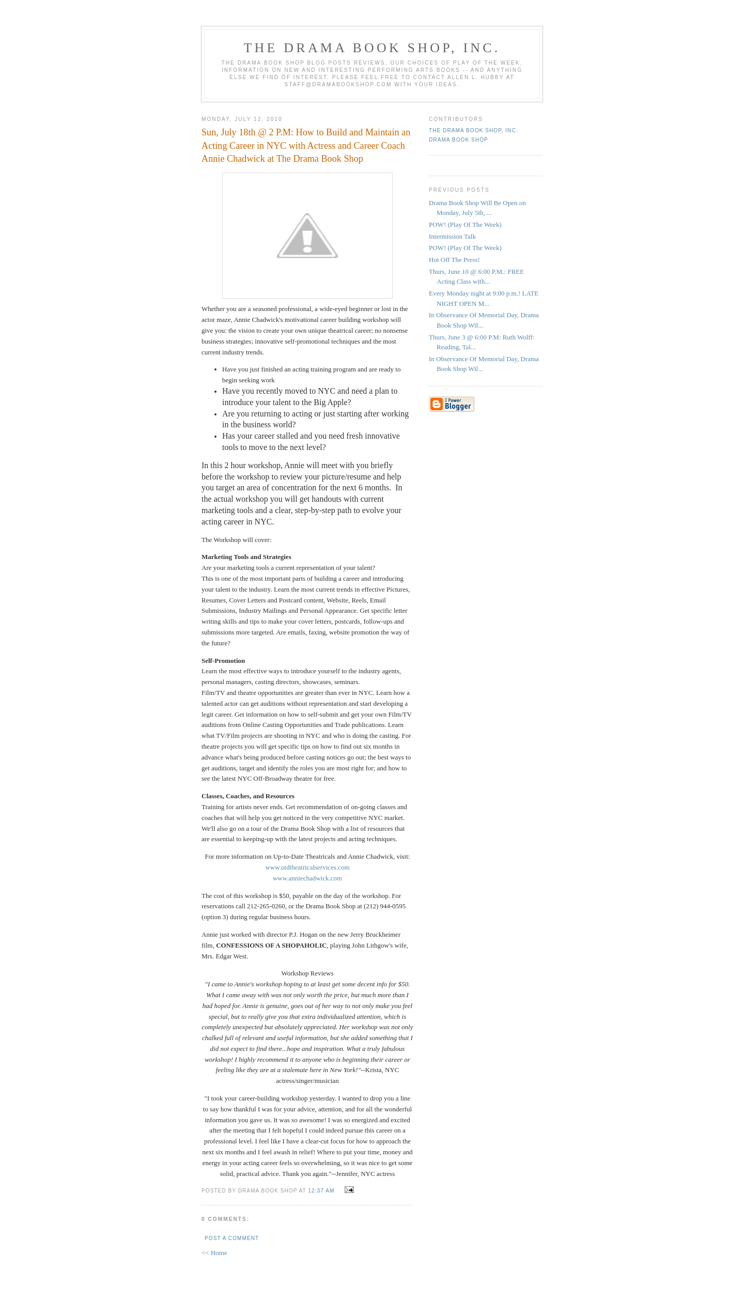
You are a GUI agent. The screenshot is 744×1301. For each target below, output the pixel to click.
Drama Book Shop (458, 140)
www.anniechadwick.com (307, 878)
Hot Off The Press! (454, 260)
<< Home (214, 1253)
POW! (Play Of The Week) (465, 224)
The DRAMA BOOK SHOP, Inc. (372, 47)
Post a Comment (232, 1238)
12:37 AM (321, 1191)
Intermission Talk (452, 236)
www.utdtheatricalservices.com (307, 867)
